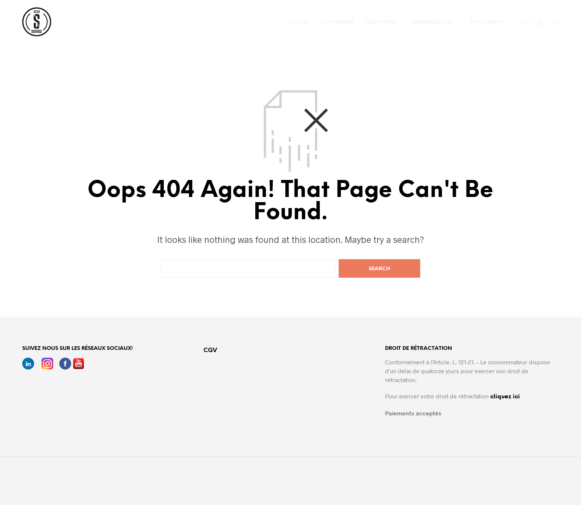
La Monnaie (337, 22)
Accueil (298, 22)
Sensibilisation (433, 22)
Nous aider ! (487, 22)
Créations (380, 22)
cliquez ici (505, 397)
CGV (210, 350)
